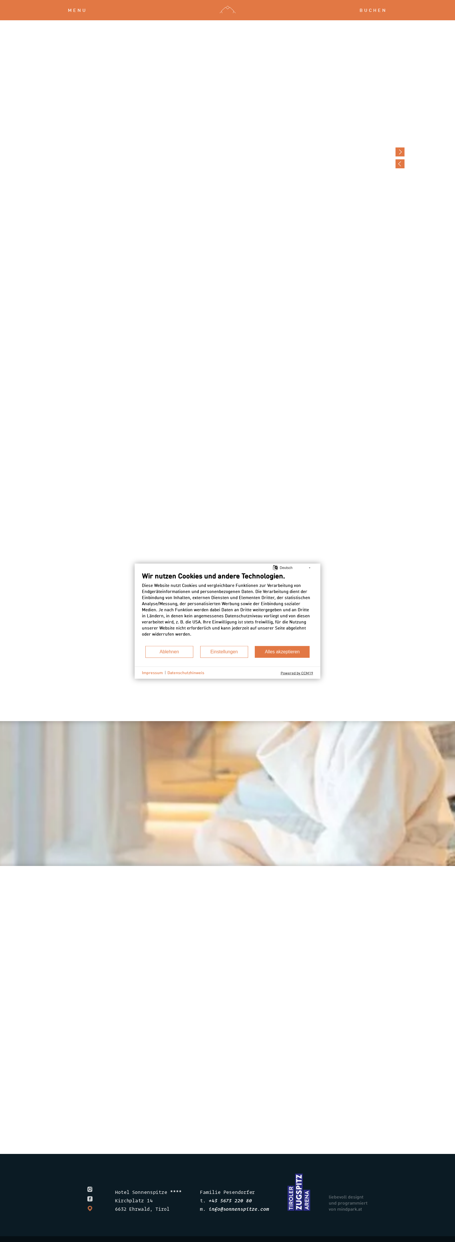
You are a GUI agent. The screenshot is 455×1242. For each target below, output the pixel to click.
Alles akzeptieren (282, 651)
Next (400, 151)
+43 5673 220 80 (230, 1200)
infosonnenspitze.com (239, 1209)
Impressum (152, 672)
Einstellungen (224, 651)
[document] (227, 608)
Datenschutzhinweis (185, 672)
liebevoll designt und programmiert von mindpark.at (348, 1203)
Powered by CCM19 (297, 672)
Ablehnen (169, 651)
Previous (400, 163)
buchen (373, 10)
